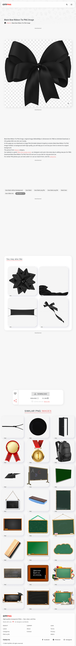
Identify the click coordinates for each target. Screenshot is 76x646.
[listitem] (46, 640)
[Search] (67, 5)
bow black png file (39, 190)
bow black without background (14, 190)
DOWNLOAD (40, 394)
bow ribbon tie (9, 193)
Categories (6, 631)
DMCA (52, 634)
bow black (28, 190)
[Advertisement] (38, 33)
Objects (17, 150)
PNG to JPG (6, 634)
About (28, 629)
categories (53, 156)
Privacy (53, 631)
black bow (64, 190)
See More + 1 (20, 193)
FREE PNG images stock (24, 152)
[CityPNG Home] (7, 4)
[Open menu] (71, 5)
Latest (5, 629)
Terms (52, 629)
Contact (29, 631)
